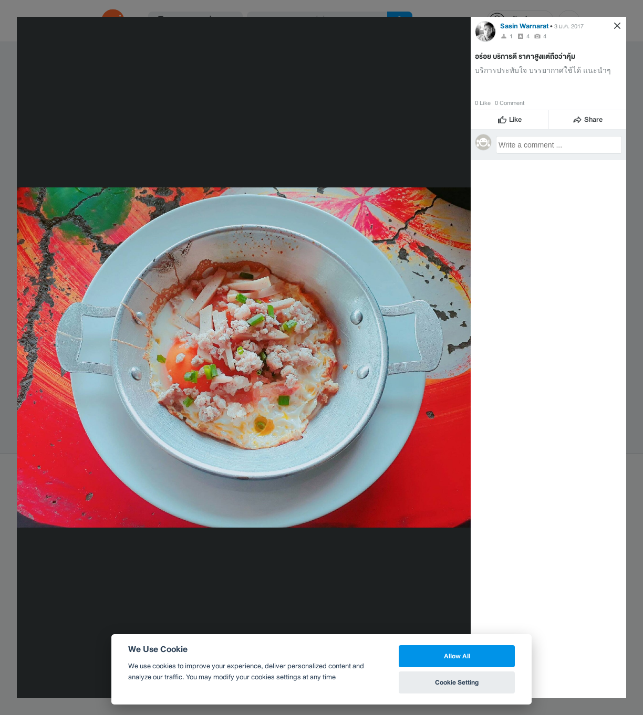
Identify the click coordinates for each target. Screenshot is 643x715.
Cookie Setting (457, 682)
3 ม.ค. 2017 (569, 26)
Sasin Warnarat (524, 25)
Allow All (457, 656)
